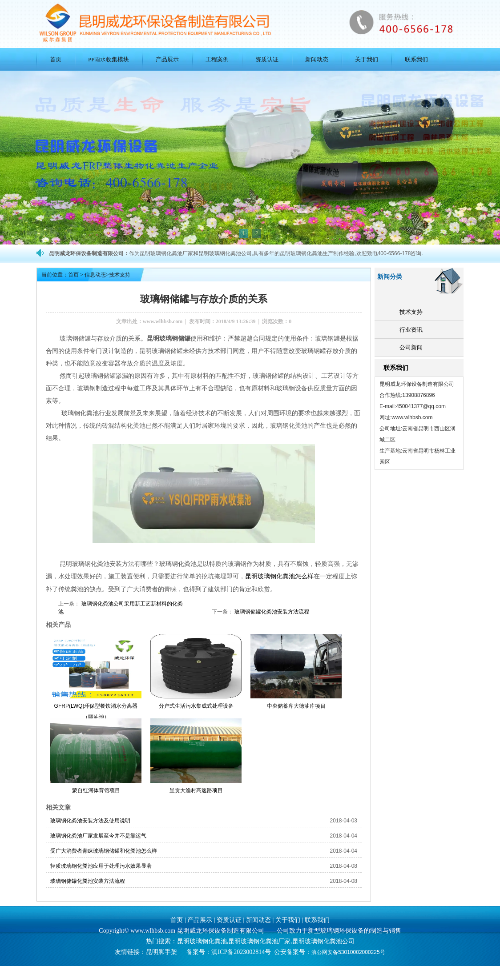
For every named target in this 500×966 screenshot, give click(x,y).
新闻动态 (316, 59)
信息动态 (95, 275)
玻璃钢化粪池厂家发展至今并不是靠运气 (98, 835)
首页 (55, 59)
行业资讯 (411, 329)
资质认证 (266, 59)
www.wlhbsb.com (162, 321)
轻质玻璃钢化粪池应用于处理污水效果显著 (101, 865)
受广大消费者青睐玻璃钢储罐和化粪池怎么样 (103, 850)
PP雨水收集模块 (108, 59)
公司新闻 (411, 347)
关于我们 (366, 59)
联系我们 (416, 59)
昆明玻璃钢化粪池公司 (323, 941)
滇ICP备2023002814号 (241, 951)
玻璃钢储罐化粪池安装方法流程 (271, 611)
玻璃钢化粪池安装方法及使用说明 (90, 820)
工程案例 (217, 59)
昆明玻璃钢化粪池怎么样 (279, 576)
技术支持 (411, 312)
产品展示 (167, 59)
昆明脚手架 (161, 951)
